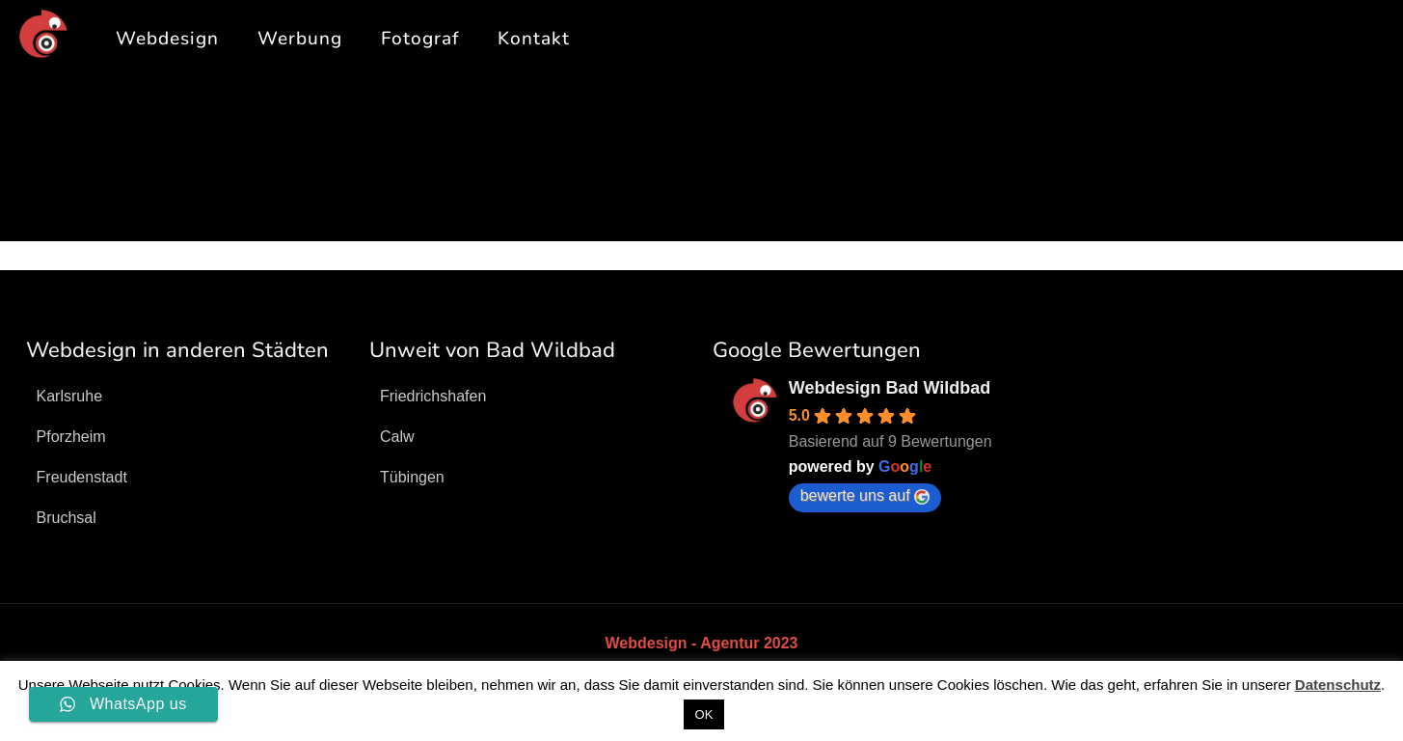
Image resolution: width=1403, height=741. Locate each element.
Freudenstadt (82, 477)
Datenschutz (1338, 684)
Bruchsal (66, 517)
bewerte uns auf (865, 496)
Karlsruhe (69, 396)
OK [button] (704, 714)
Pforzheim (71, 436)
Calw (397, 436)
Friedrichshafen (433, 396)
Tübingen (412, 477)
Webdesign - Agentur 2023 (701, 643)
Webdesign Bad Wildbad (890, 388)
